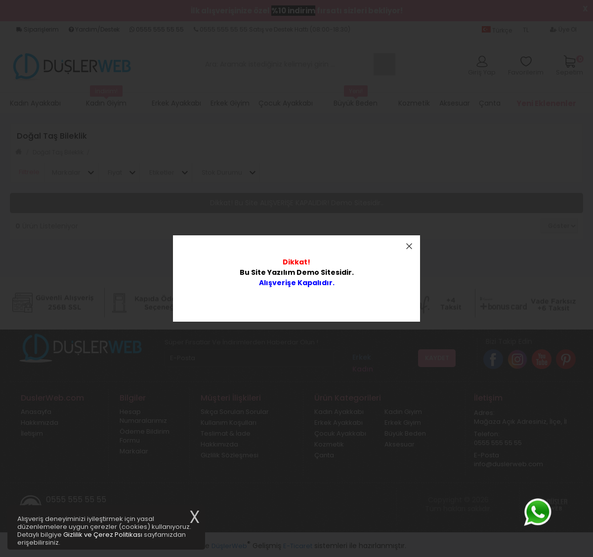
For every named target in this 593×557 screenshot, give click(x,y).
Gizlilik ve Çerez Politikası (102, 534)
